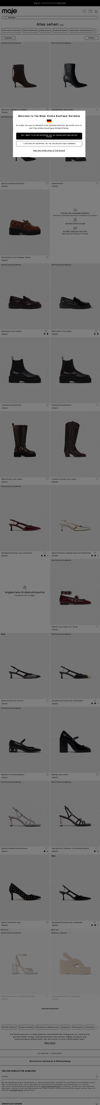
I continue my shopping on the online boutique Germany (50, 144)
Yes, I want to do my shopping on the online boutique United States (50, 136)
